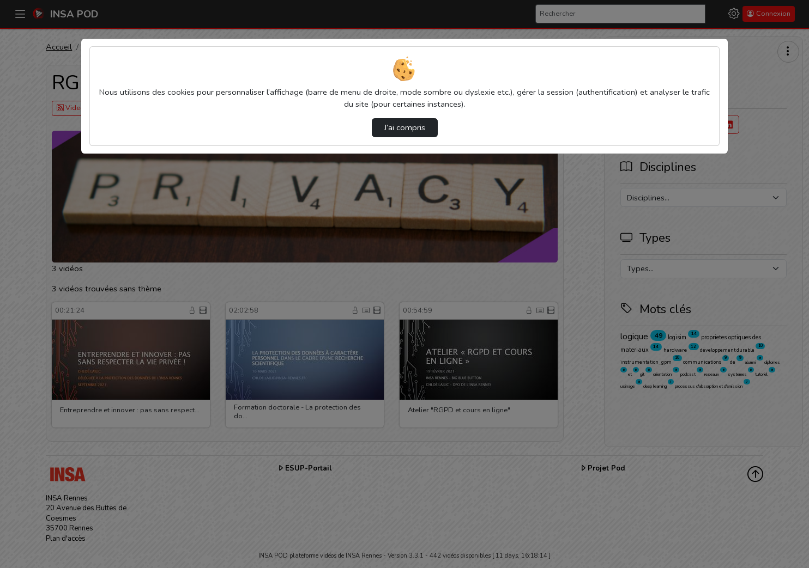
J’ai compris (404, 127)
